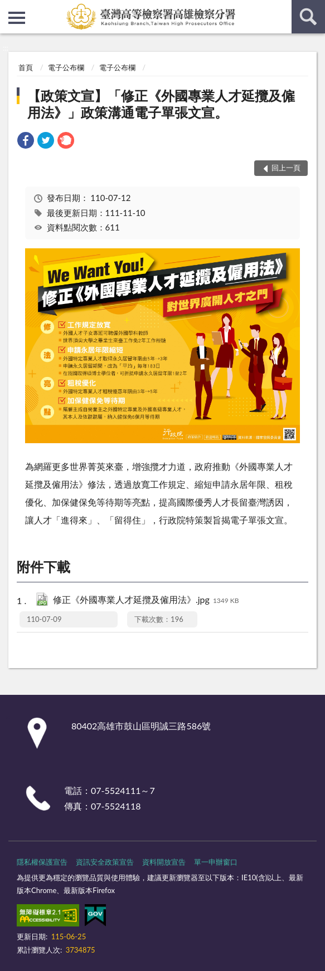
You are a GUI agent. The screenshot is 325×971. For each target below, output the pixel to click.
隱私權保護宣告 (42, 861)
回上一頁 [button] (285, 167)
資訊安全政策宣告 (105, 861)
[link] (25, 141)
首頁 (25, 67)
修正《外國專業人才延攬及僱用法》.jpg (146, 600)
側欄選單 (16, 18)
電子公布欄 (66, 67)
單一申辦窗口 (215, 861)
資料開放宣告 (164, 861)
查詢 (308, 16)
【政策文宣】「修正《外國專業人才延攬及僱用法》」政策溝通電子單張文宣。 (161, 103)
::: (9, 8)
